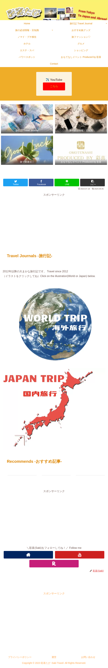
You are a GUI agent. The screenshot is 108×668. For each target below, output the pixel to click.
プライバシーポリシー (20, 657)
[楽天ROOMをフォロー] (54, 563)
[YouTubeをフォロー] (79, 555)
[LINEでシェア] (67, 182)
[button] (92, 182)
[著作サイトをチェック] (28, 555)
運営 (54, 657)
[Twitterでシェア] (15, 182)
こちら (54, 86)
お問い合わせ (88, 657)
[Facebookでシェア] (41, 182)
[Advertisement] (54, 220)
